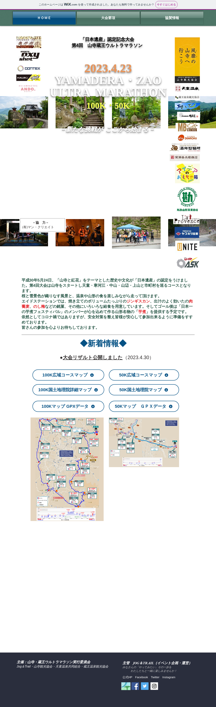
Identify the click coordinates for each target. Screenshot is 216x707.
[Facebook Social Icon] (135, 686)
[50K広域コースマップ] (144, 375)
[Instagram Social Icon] (154, 686)
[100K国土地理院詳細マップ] (68, 389)
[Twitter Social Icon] (145, 686)
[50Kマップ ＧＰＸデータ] (144, 406)
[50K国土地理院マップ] (144, 389)
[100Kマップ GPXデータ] (68, 406)
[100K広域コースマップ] (68, 375)
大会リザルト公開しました (93, 357)
